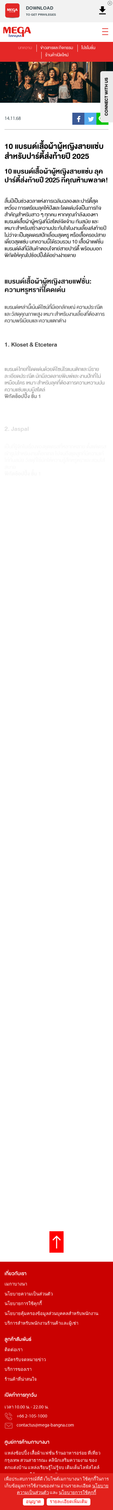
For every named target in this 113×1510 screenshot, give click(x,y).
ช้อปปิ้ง (22, 1453)
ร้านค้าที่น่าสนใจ (21, 1379)
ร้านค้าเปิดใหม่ (56, 55)
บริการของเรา (18, 1369)
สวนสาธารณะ (34, 1460)
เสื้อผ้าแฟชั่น (42, 1453)
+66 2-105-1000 (32, 1416)
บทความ (25, 47)
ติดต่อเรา (14, 1350)
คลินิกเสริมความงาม (68, 1460)
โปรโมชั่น (88, 47)
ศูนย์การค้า (16, 1442)
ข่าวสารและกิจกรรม (56, 47)
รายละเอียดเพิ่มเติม (68, 1502)
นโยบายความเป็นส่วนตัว (29, 1294)
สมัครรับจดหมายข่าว (25, 1360)
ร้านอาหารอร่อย (71, 1453)
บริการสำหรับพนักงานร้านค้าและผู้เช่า (41, 1323)
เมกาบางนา (16, 1284)
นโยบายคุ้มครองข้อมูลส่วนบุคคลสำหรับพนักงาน (51, 1314)
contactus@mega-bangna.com (45, 1425)
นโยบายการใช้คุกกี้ (23, 1304)
